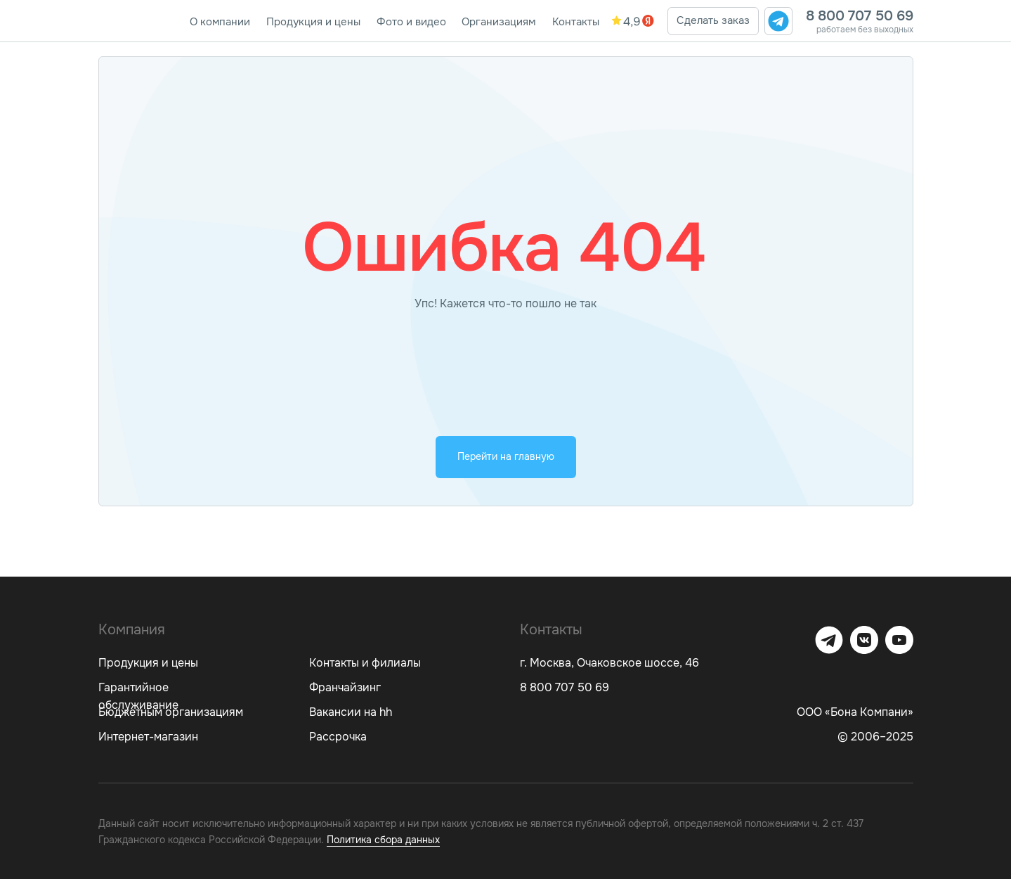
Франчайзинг (345, 687)
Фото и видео (411, 22)
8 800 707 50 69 (859, 16)
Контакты (575, 22)
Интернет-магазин (148, 736)
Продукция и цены (313, 22)
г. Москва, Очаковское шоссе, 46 (609, 662)
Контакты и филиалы (365, 662)
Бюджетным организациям (170, 712)
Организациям (498, 22)
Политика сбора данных (383, 839)
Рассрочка (338, 736)
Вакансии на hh (350, 712)
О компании (220, 22)
